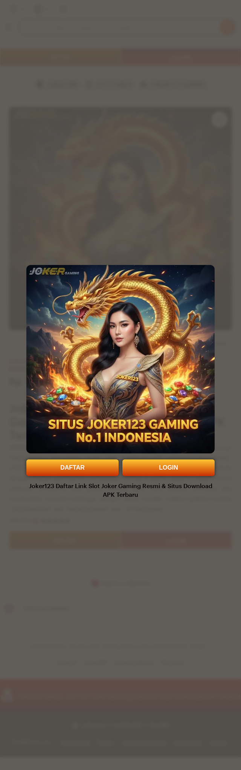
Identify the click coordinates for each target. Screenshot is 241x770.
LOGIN (168, 467)
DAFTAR (72, 467)
